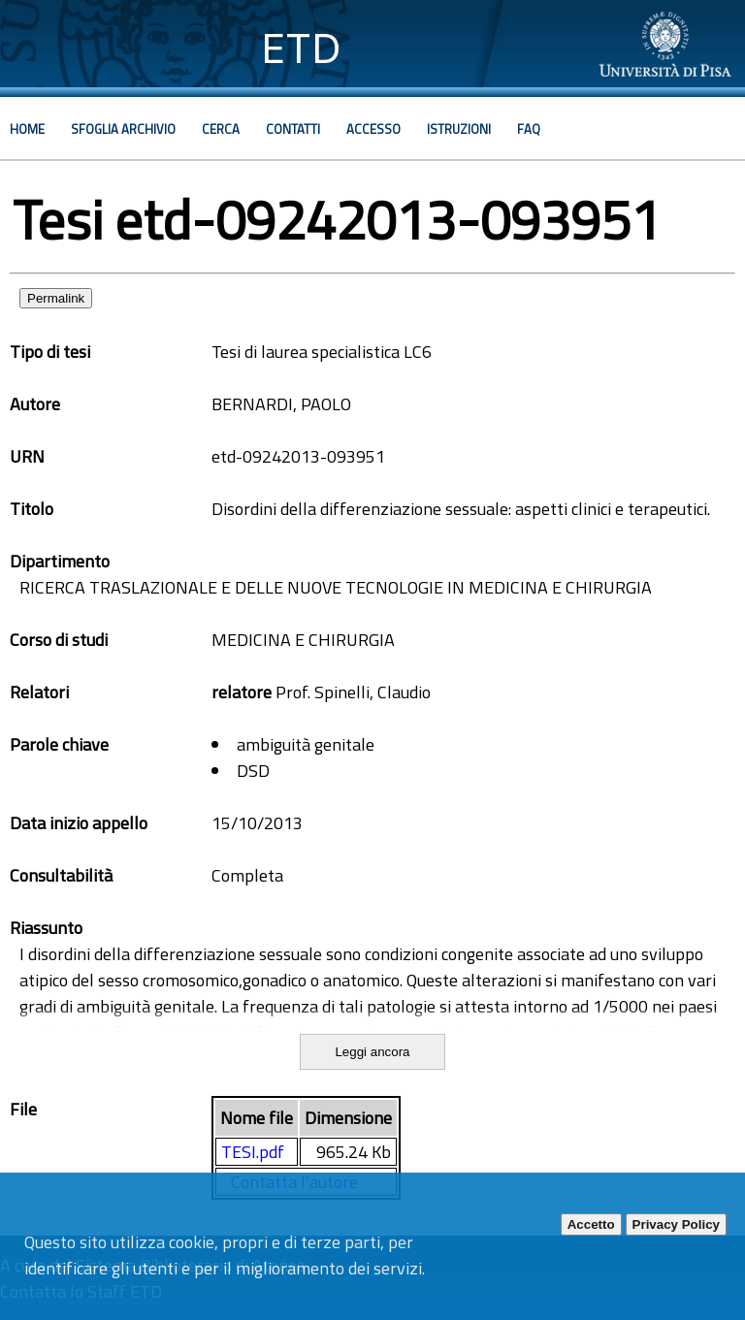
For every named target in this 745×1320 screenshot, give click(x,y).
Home (27, 129)
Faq (528, 129)
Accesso (373, 129)
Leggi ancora (372, 1052)
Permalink (55, 298)
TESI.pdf (252, 1152)
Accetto (591, 1224)
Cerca (221, 129)
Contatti (293, 129)
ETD (301, 48)
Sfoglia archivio (123, 129)
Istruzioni (459, 129)
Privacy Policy (676, 1224)
